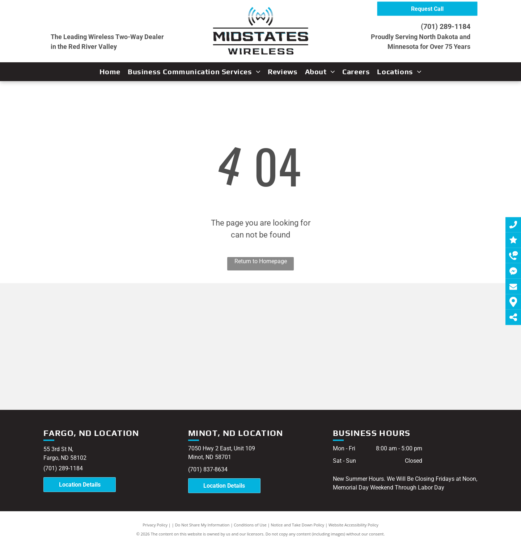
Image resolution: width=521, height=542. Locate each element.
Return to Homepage (260, 261)
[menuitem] (110, 71)
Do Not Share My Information (202, 525)
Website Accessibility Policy (353, 525)
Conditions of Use (250, 525)
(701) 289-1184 (445, 26)
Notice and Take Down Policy (298, 525)
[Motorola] (79, 359)
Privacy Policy (155, 525)
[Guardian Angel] (200, 368)
